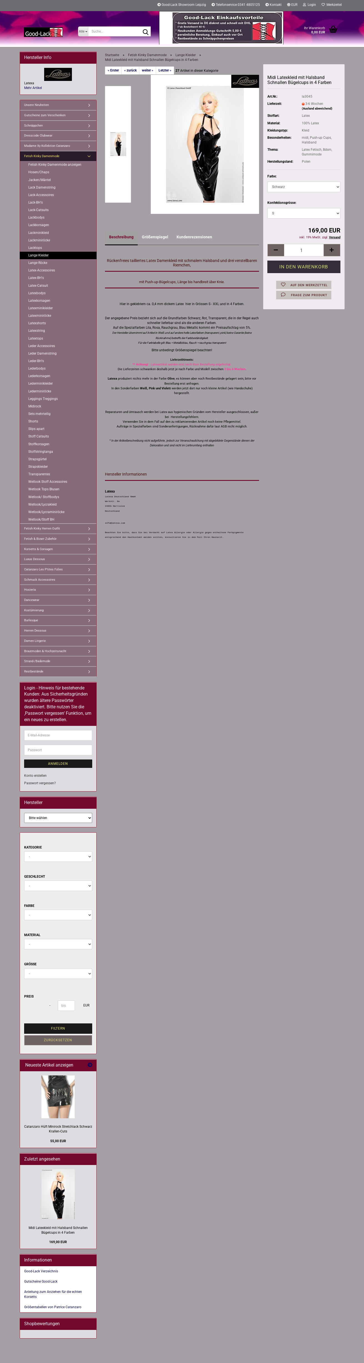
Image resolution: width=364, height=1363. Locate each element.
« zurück (130, 70)
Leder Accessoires (41, 346)
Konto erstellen (35, 776)
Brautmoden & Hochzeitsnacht (45, 651)
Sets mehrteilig (39, 414)
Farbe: (272, 176)
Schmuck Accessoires (39, 580)
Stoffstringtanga (40, 452)
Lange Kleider (38, 255)
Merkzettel (332, 5)
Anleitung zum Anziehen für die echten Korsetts (53, 1294)
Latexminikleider (40, 308)
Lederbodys (37, 368)
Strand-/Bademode (37, 661)
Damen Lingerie (35, 641)
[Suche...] (83, 31)
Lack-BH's (35, 202)
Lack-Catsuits (38, 210)
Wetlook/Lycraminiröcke (46, 512)
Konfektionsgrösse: (281, 203)
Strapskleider (38, 467)
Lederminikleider (40, 383)
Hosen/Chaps (38, 172)
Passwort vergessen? (40, 783)
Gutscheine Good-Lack (40, 1281)
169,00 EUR (58, 1242)
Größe (30, 964)
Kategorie (33, 847)
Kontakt (273, 5)
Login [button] (309, 5)
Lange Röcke (37, 263)
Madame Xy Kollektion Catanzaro (47, 146)
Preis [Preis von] (29, 996)
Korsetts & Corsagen (38, 549)
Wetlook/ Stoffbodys (43, 497)
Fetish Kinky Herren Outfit (42, 528)
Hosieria (30, 590)
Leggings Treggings (43, 399)
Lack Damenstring (42, 187)
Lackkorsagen (38, 225)
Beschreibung (121, 237)
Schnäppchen (33, 125)
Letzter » (165, 70)
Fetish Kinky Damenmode (41, 156)
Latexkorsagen (39, 301)
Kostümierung (34, 610)
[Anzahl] (303, 250)
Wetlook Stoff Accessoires (47, 482)
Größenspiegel (155, 237)
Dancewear (31, 600)
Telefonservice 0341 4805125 (236, 5)
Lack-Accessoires (41, 195)
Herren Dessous (35, 630)
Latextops (35, 338)
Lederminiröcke (39, 391)
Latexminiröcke (39, 316)
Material (32, 935)
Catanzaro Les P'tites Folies (43, 569)
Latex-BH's (36, 278)
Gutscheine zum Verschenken (45, 115)
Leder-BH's (36, 361)
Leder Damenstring (42, 353)
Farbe (29, 906)
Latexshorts (37, 323)
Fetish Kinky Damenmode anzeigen (54, 165)
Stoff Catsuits (38, 436)
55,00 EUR (58, 1141)
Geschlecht (34, 877)
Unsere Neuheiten (36, 105)
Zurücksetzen (58, 1040)
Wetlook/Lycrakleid (42, 504)
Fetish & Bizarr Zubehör (40, 539)
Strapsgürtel (37, 459)
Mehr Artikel (33, 88)
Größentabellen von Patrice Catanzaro (52, 1307)
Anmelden (58, 764)
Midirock (34, 406)
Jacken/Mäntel (39, 180)
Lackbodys (36, 217)
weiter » (147, 70)
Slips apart (36, 429)
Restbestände (33, 671)
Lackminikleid (38, 233)
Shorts (33, 421)
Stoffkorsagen (38, 444)
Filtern (58, 1028)
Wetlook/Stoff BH (41, 519)
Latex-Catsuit (38, 286)
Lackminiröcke (39, 240)
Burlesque (31, 620)
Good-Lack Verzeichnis (41, 1271)
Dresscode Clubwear (38, 135)
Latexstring (36, 331)
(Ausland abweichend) (317, 108)
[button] (292, 5)
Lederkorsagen (39, 376)
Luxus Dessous (34, 559)
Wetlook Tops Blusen (43, 489)
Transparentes (39, 474)
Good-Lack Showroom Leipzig (181, 5)
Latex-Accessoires (41, 270)
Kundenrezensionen (194, 237)
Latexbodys (37, 293)
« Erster (113, 70)
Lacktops (35, 248)
